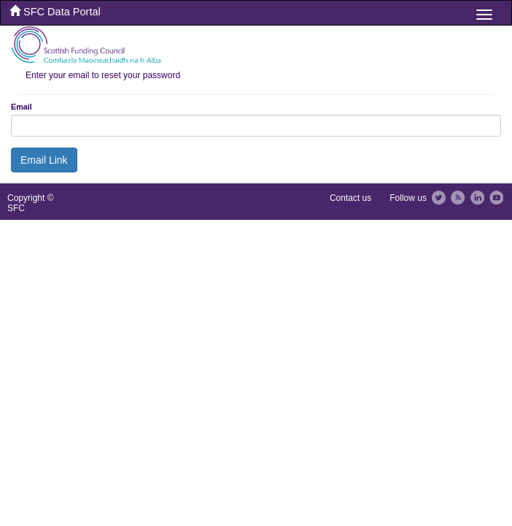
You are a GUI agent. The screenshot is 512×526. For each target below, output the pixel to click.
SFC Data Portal (55, 12)
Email (21, 106)
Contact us (350, 198)
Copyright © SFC (30, 203)
